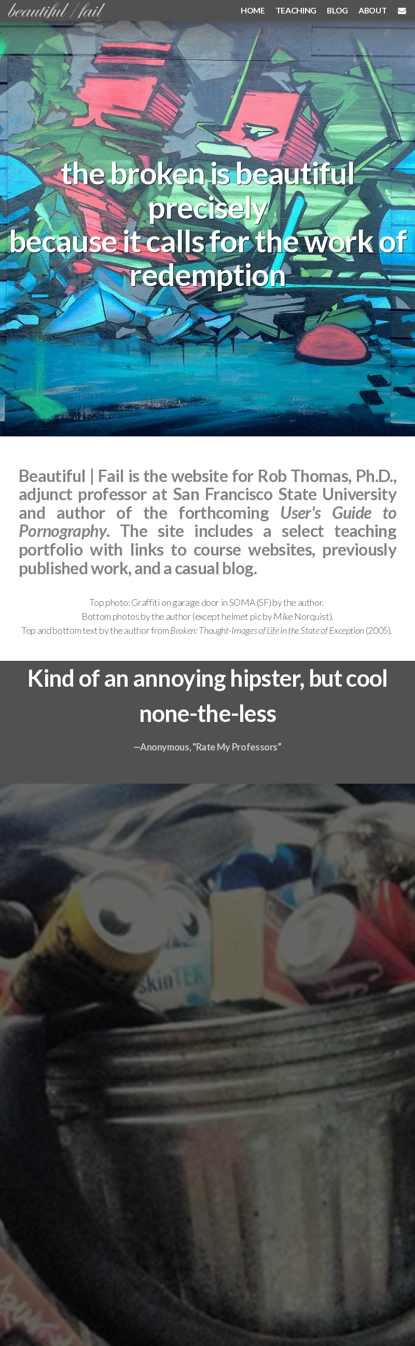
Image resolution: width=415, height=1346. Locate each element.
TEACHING (295, 10)
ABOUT (372, 10)
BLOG (337, 10)
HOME (253, 10)
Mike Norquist (301, 616)
